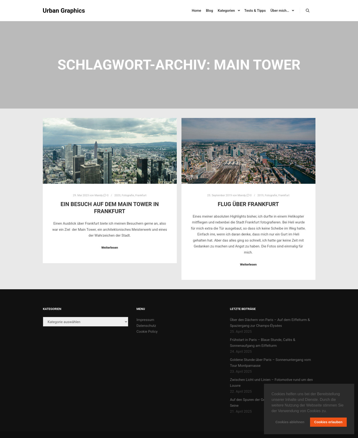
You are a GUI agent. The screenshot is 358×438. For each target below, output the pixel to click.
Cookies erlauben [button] (328, 422)
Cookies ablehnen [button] (289, 422)
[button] (328, 411)
